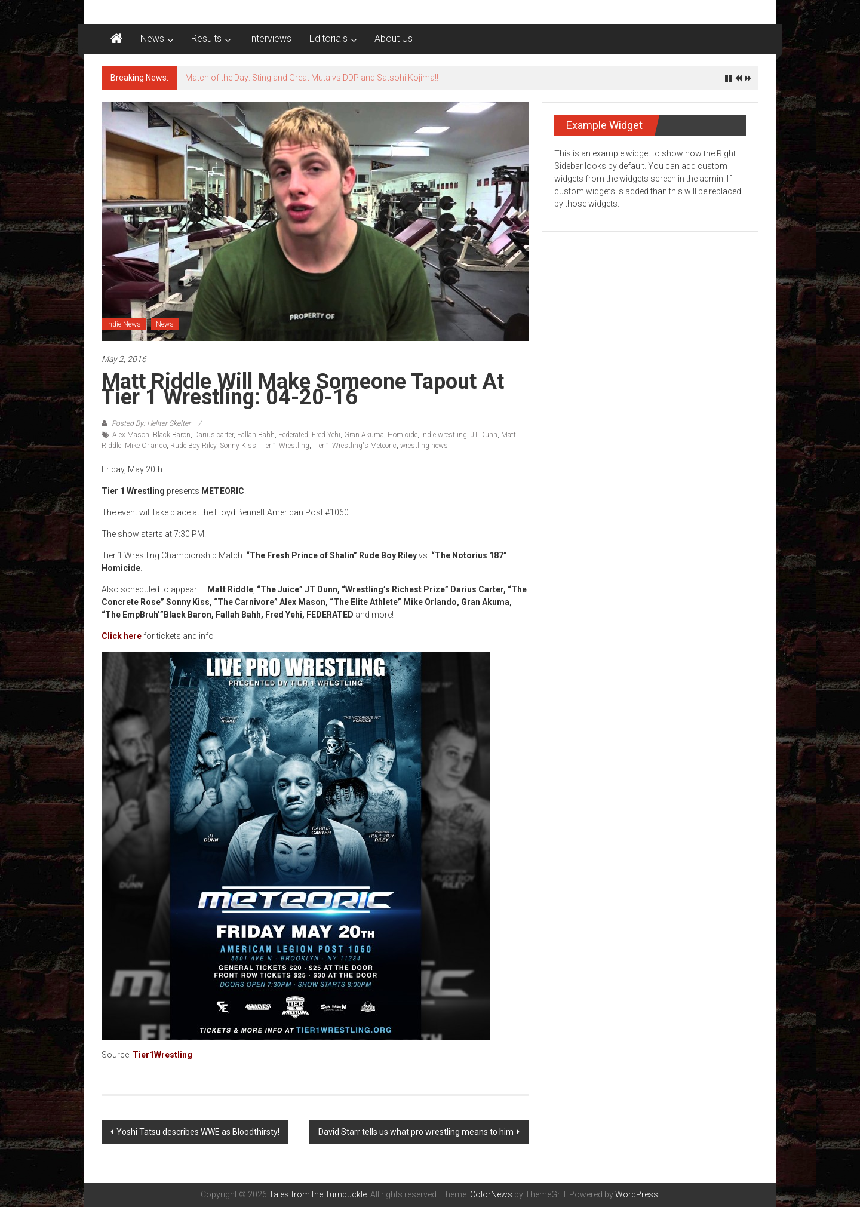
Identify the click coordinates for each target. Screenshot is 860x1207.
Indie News (123, 324)
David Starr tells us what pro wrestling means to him (416, 1132)
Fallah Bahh (256, 435)
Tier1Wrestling (162, 1054)
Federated (293, 435)
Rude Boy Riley (193, 445)
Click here (122, 636)
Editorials (328, 38)
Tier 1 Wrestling (284, 445)
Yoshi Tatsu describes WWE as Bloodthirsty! (198, 1132)
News (152, 38)
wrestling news (424, 445)
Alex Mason (130, 435)
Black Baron (172, 435)
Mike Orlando (146, 445)
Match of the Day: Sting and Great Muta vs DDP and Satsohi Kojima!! (311, 77)
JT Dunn (484, 435)
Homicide (402, 435)
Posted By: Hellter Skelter (151, 423)
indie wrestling (444, 435)
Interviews (269, 38)
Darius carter (214, 435)
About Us (393, 38)
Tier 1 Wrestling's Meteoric (355, 445)
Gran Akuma (364, 435)
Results (206, 38)
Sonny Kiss (238, 445)
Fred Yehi (326, 435)
